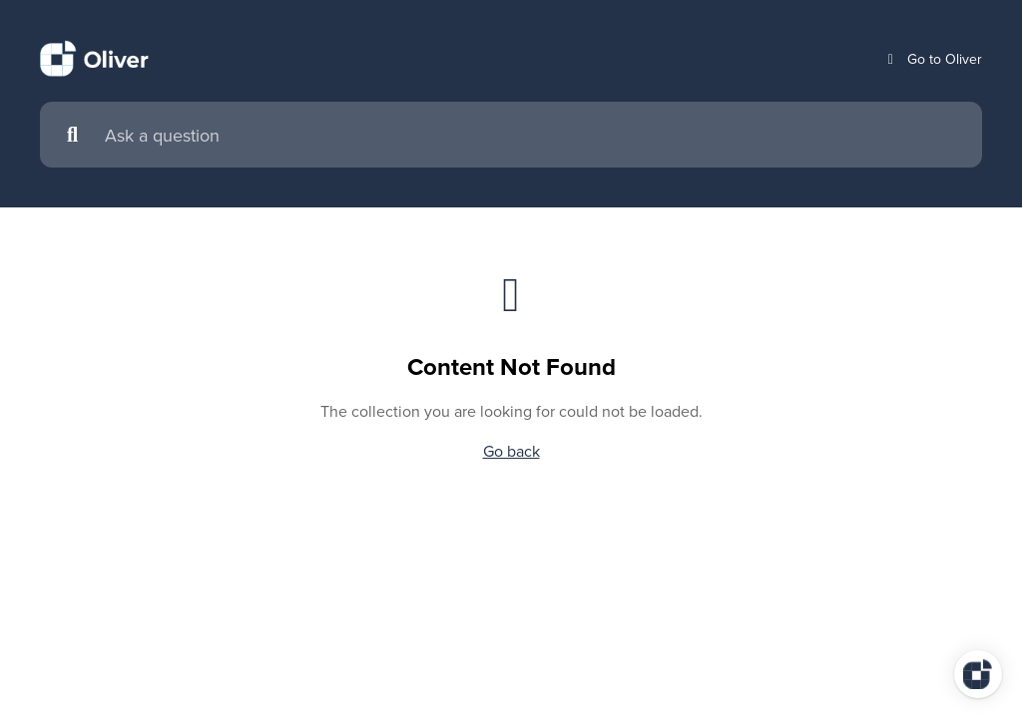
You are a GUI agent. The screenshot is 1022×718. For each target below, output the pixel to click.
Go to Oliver (932, 59)
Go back (511, 451)
